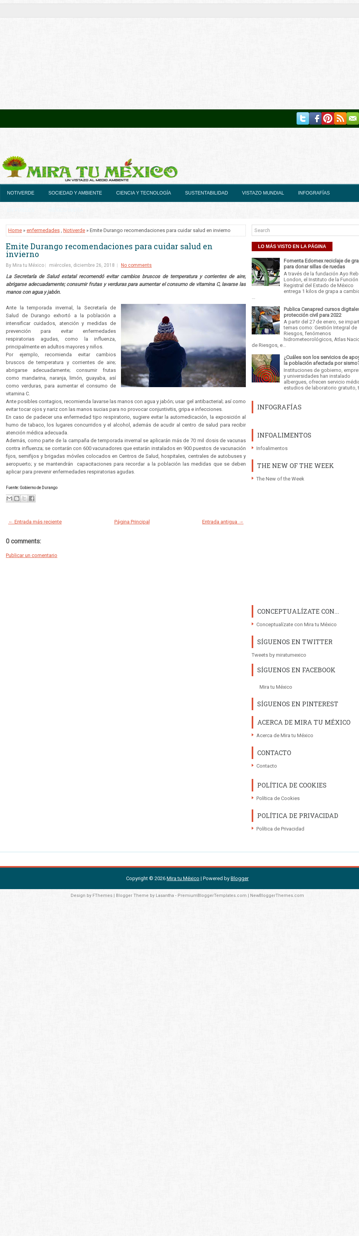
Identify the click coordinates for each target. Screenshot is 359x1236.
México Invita (65, 210)
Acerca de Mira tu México (284, 735)
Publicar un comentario (31, 555)
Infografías (314, 193)
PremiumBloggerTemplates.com (212, 895)
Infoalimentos (272, 448)
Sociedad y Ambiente (75, 193)
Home (15, 230)
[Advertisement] (125, 54)
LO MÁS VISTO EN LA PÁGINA (292, 246)
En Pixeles (20, 210)
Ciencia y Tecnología (143, 193)
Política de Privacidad (280, 829)
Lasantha (165, 895)
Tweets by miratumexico (279, 655)
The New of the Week (280, 479)
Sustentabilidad (206, 193)
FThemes (102, 895)
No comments (136, 265)
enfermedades (43, 230)
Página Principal (132, 522)
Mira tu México (275, 687)
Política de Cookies (278, 798)
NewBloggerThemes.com (277, 895)
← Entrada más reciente (35, 522)
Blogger (240, 878)
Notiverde (20, 193)
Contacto (266, 766)
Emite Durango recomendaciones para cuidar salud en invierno (109, 250)
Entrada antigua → (222, 522)
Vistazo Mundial (263, 193)
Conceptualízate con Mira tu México (296, 624)
